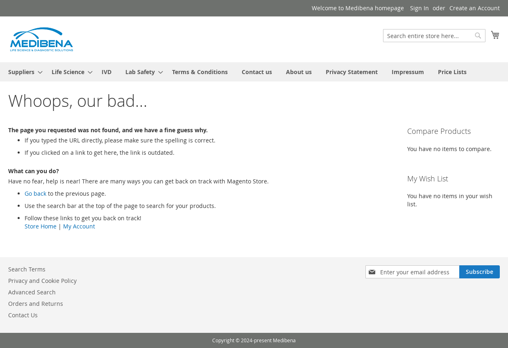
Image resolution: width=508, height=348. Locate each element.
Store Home (41, 226)
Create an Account (474, 8)
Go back (35, 193)
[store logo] (41, 39)
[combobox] (434, 35)
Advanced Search (32, 292)
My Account (79, 226)
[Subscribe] (479, 271)
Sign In (419, 8)
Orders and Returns (35, 303)
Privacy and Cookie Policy (42, 281)
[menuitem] (23, 71)
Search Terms (26, 269)
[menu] (254, 71)
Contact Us (23, 315)
